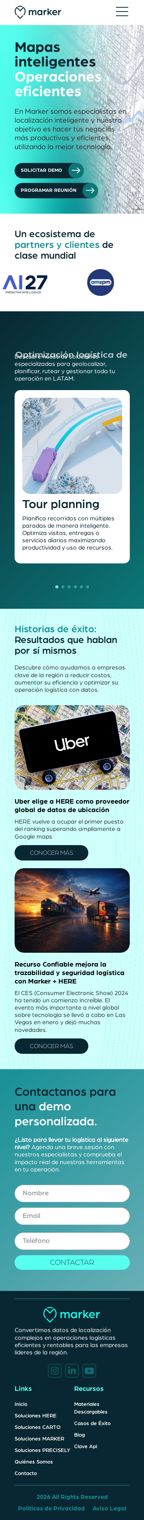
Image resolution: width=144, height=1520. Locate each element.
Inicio (21, 1404)
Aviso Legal (109, 1508)
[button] (122, 12)
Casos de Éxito (92, 1423)
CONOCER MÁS (51, 853)
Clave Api (85, 1446)
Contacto (26, 1473)
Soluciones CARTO (38, 1427)
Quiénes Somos (34, 1462)
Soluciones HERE (35, 1416)
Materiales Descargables (91, 1408)
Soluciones (42, 1450)
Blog (79, 1435)
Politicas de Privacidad (51, 1508)
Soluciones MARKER (39, 1439)
